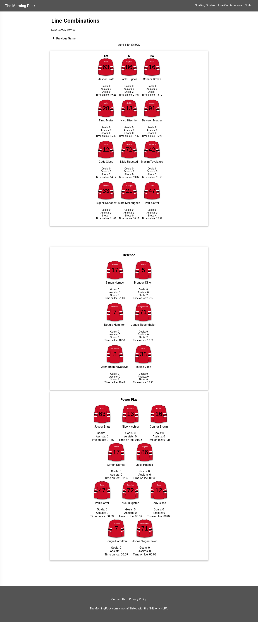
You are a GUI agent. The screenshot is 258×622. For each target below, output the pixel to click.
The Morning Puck (20, 6)
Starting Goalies (205, 5)
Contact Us (118, 599)
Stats (248, 5)
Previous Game (63, 38)
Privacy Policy (138, 599)
